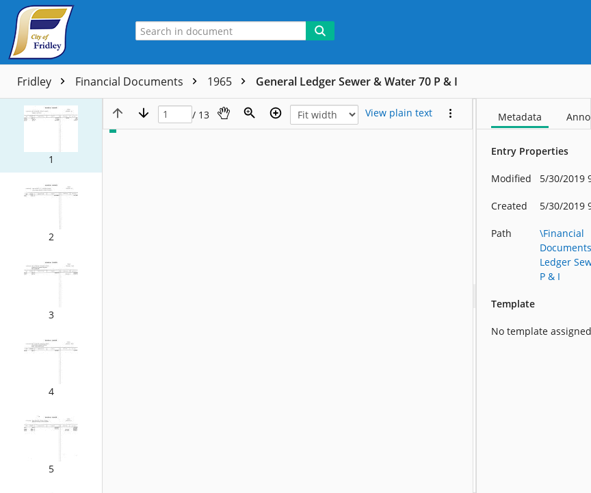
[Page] (175, 114)
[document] (534, 296)
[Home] (58, 32)
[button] (51, 136)
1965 (229, 81)
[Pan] (223, 113)
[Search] (320, 30)
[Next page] (143, 113)
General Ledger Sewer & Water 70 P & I (357, 81)
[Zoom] (249, 113)
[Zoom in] (275, 113)
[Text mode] (398, 113)
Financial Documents (139, 81)
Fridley (44, 81)
